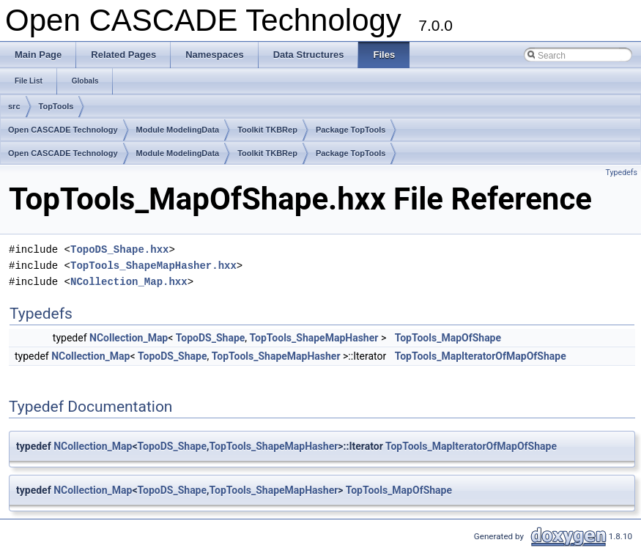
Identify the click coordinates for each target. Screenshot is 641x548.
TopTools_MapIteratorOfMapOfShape (480, 356)
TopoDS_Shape (210, 338)
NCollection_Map (128, 338)
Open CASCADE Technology (63, 129)
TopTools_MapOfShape (448, 338)
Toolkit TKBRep (267, 129)
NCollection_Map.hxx (129, 282)
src (14, 106)
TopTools (56, 106)
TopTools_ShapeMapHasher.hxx (153, 266)
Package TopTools (351, 129)
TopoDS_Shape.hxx (119, 249)
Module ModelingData (178, 129)
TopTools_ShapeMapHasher (314, 338)
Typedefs (621, 172)
